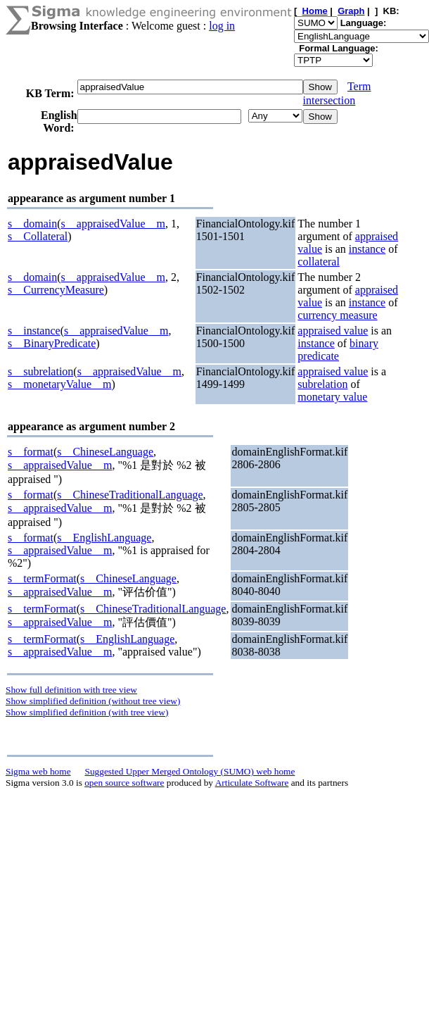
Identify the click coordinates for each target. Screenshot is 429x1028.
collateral (318, 262)
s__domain (32, 224)
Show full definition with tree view (71, 689)
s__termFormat (42, 578)
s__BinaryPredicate (52, 343)
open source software (124, 782)
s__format (30, 452)
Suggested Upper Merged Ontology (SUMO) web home (190, 771)
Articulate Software (252, 782)
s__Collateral (38, 236)
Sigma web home (38, 771)
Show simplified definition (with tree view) (87, 712)
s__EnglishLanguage (104, 538)
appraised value (332, 331)
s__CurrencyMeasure (56, 290)
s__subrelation (40, 371)
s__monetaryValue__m (60, 384)
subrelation (322, 384)
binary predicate (337, 349)
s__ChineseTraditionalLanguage (130, 495)
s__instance (34, 331)
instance (367, 249)
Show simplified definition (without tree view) (93, 701)
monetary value (332, 397)
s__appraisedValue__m (113, 224)
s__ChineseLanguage (105, 452)
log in (222, 26)
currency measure (337, 315)
